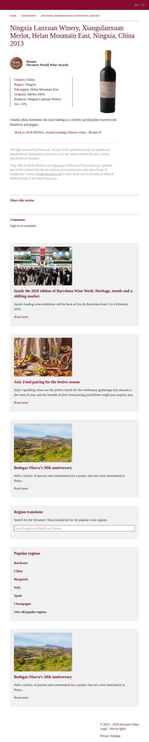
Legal (103, 729)
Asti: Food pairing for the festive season (47, 381)
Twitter (50, 207)
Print (62, 207)
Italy (17, 587)
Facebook (56, 207)
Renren (42, 207)
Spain (18, 595)
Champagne (22, 604)
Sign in (15, 226)
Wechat (19, 207)
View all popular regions (32, 612)
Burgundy (21, 579)
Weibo (12, 207)
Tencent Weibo (27, 207)
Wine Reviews (28, 15)
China (18, 571)
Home (13, 15)
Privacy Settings (110, 736)
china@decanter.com (49, 174)
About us (58, 165)
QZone (34, 207)
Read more (23, 316)
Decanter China (74, 5)
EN (136, 4)
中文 (143, 4)
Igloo (122, 729)
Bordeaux (21, 563)
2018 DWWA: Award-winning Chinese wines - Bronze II (70, 15)
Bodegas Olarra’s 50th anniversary (43, 467)
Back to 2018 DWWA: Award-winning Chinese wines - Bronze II (55, 132)
